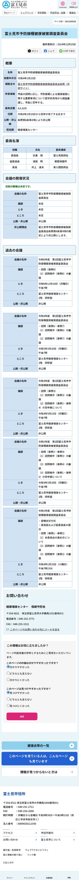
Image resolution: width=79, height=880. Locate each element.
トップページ (26, 12)
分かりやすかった (20, 667)
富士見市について (51, 839)
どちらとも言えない (21, 673)
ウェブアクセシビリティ (37, 849)
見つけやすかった (20, 693)
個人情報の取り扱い (13, 854)
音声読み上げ (73, 7)
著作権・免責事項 (11, 849)
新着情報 (49, 878)
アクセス (8, 833)
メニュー (10, 877)
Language (63, 7)
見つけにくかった (20, 706)
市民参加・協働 (57, 12)
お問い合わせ (10, 839)
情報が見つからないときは (38, 772)
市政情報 (41, 12)
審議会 (72, 12)
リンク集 (31, 854)
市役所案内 (47, 833)
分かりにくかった (20, 680)
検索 (69, 877)
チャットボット (29, 878)
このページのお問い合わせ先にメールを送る (35, 629)
